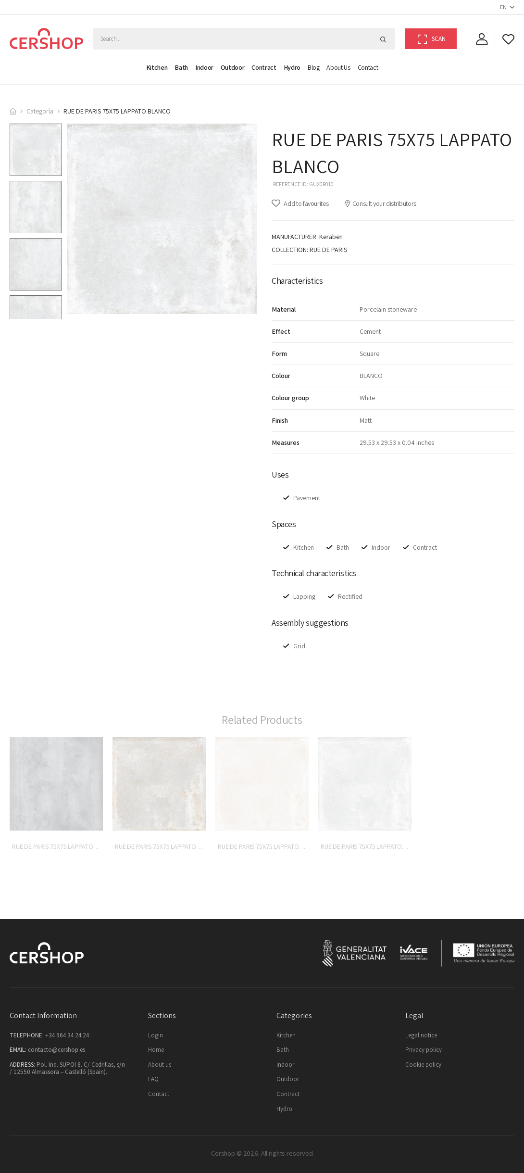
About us (338, 67)
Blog (314, 67)
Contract (263, 67)
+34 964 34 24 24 (67, 1035)
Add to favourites (306, 203)
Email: (18, 1050)
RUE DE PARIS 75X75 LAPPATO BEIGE (267, 846)
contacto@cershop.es (56, 1050)
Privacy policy (423, 1050)
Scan (432, 39)
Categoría (39, 111)
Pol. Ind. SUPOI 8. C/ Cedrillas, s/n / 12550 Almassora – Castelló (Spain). (67, 1068)
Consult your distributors (380, 203)
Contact (368, 67)
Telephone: (27, 1035)
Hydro (292, 67)
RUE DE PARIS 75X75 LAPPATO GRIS (368, 846)
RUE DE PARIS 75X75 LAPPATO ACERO (63, 846)
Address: (22, 1064)
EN (503, 7)
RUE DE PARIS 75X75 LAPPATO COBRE (166, 846)
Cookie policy (423, 1064)
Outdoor (233, 67)
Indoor (204, 67)
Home (156, 1050)
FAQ (153, 1079)
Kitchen (157, 67)
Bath (181, 67)
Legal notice (421, 1035)
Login (155, 1035)
